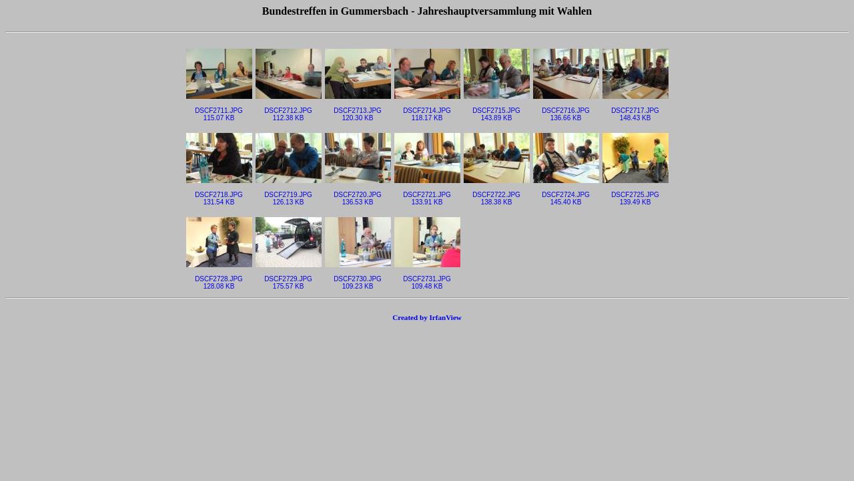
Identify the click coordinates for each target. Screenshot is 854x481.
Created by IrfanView (427, 317)
